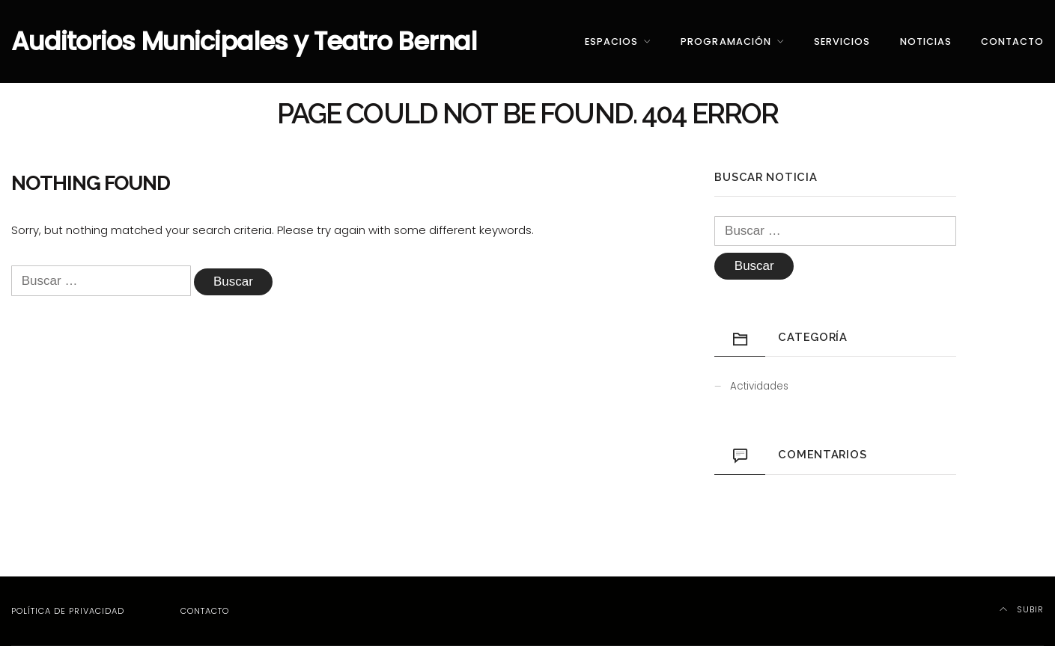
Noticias (926, 41)
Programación (725, 41)
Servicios (842, 41)
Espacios (611, 41)
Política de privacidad (67, 611)
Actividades (759, 386)
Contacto (1012, 41)
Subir (1022, 609)
